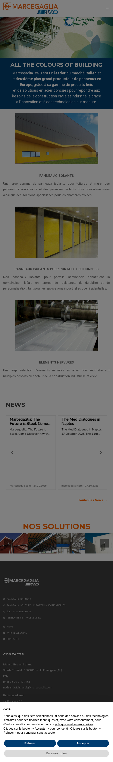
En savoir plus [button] (56, 753)
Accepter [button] (83, 743)
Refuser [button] (29, 743)
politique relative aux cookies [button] (74, 724)
